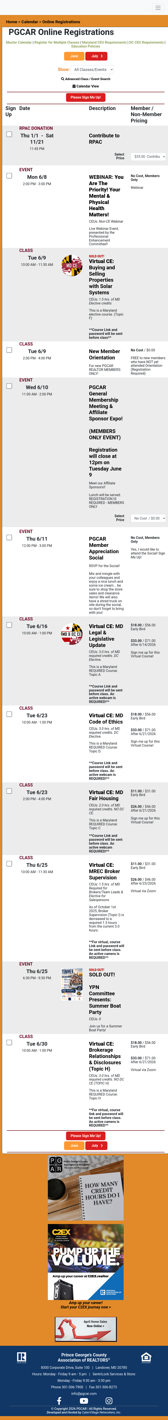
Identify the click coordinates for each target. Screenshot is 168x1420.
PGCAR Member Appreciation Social (104, 548)
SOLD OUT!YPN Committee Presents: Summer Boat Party (105, 993)
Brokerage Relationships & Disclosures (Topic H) (105, 1056)
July (96, 56)
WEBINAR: (106, 196)
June (74, 56)
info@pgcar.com (84, 1394)
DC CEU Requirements (146, 42)
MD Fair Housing (106, 795)
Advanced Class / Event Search (85, 79)
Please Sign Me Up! (86, 97)
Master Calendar (19, 42)
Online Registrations (61, 21)
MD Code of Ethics (106, 718)
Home (11, 21)
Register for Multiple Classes (56, 42)
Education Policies (85, 46)
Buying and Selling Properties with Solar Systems (102, 277)
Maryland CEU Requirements (104, 42)
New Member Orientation (104, 354)
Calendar (29, 21)
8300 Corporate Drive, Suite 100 (65, 1368)
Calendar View (86, 86)
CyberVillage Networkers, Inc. (101, 1412)
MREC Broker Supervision (104, 871)
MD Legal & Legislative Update (106, 635)
